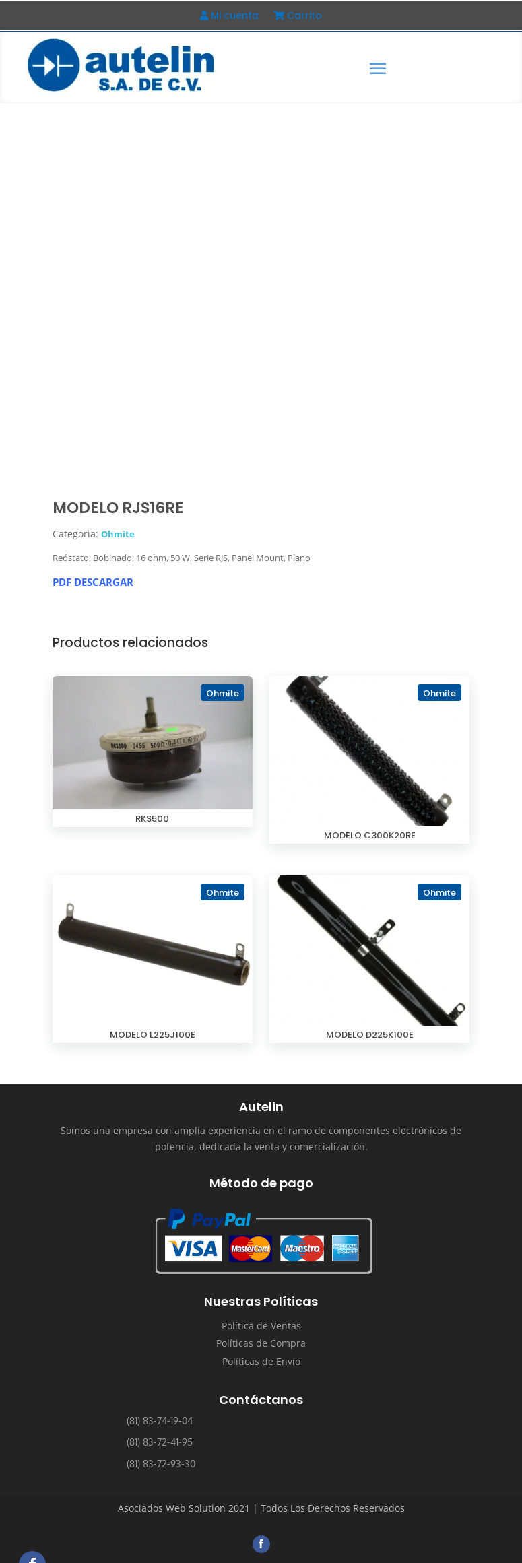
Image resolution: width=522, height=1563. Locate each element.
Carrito (297, 16)
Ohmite (118, 534)
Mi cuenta (229, 16)
